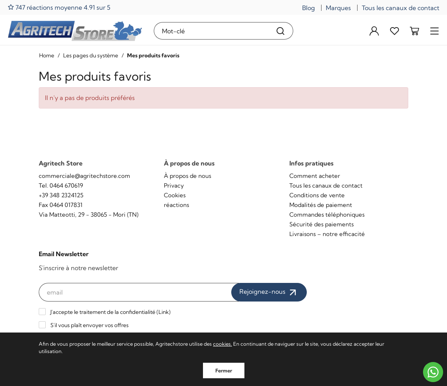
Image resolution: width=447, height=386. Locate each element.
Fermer (223, 370)
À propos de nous (187, 175)
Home (46, 55)
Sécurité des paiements (321, 224)
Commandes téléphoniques (326, 214)
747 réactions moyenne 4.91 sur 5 (59, 7)
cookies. (222, 344)
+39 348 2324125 (61, 195)
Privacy (174, 185)
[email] (139, 292)
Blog (308, 8)
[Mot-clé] (211, 31)
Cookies (175, 195)
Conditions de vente (317, 195)
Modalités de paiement (320, 205)
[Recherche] (280, 31)
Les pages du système (90, 55)
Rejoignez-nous (269, 292)
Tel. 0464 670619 (61, 185)
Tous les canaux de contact (400, 8)
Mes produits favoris (153, 55)
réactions (176, 205)
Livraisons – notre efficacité (327, 234)
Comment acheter (314, 175)
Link (163, 311)
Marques (338, 8)
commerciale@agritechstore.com (84, 175)
